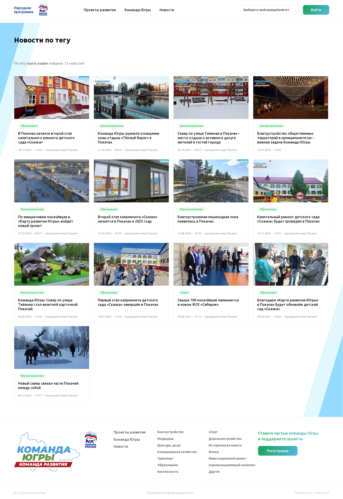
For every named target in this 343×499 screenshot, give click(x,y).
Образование (167, 465)
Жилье (214, 452)
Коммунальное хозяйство (177, 452)
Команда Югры (138, 10)
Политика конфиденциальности (170, 493)
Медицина (165, 439)
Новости (167, 10)
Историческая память (225, 445)
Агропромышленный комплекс (232, 465)
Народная (23, 10)
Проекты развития (100, 10)
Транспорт (165, 458)
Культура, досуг (169, 445)
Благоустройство (170, 432)
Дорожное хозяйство (225, 439)
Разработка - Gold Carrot (312, 493)
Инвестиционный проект (227, 458)
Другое (214, 471)
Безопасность (168, 471)
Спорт (213, 432)
